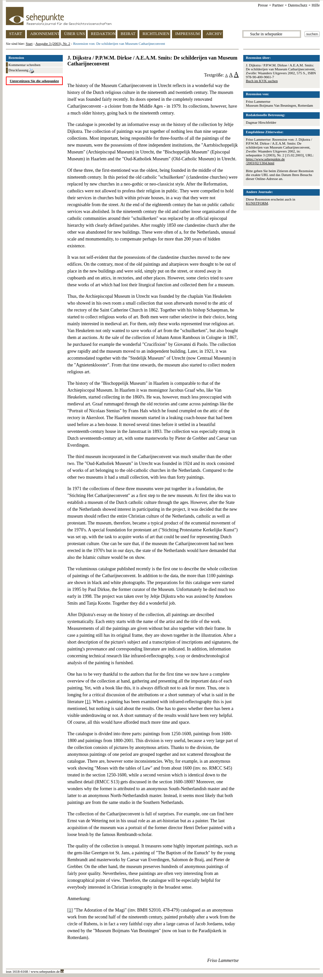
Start (29, 43)
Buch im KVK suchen (262, 81)
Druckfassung (21, 70)
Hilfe (316, 5)
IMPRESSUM (187, 33)
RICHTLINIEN (156, 33)
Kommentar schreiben (24, 65)
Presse (263, 5)
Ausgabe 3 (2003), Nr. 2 (52, 43)
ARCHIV (214, 33)
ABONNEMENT (44, 33)
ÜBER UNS (74, 33)
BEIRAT (128, 33)
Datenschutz (297, 5)
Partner (278, 5)
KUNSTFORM (257, 203)
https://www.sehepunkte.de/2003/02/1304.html (265, 161)
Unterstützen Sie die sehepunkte (34, 81)
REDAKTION (103, 33)
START (15, 33)
